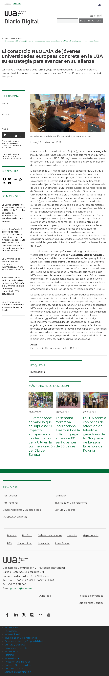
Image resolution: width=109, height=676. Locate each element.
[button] (67, 114)
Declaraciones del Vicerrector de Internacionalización (11, 156)
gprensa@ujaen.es (21, 588)
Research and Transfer (17, 661)
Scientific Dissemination (18, 672)
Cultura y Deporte (64, 510)
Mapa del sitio (90, 535)
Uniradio (72, 535)
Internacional (16, 38)
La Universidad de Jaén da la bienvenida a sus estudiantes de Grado (13, 306)
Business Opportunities (18, 665)
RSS (9, 543)
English (8, 4)
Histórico (27, 535)
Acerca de (44, 543)
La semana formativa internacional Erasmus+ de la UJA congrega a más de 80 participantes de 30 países (68, 432)
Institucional (10, 495)
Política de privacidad (90, 595)
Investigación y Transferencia (70, 502)
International (12, 658)
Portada (5, 38)
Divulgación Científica (15, 517)
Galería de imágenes (50, 535)
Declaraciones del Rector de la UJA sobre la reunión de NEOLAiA (11, 144)
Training (9, 655)
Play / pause (5, 135)
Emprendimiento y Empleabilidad (22, 510)
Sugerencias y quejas (91, 603)
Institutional (11, 651)
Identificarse (62, 543)
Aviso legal (45, 595)
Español (17, 4)
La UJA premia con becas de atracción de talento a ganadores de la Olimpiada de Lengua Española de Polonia (94, 434)
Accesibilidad (24, 543)
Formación (60, 495)
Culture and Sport (15, 668)
